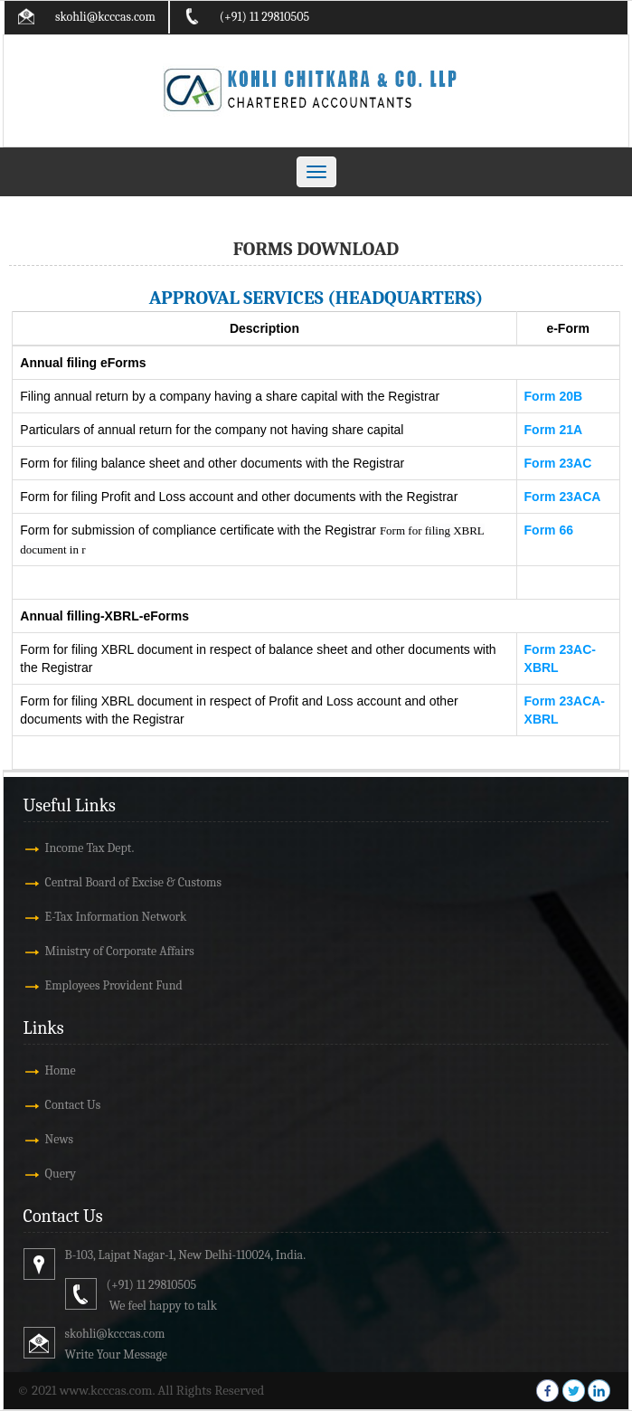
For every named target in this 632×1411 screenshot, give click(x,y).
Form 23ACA (562, 496)
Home (60, 1070)
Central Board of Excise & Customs (133, 882)
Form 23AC (558, 463)
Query (61, 1173)
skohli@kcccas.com (105, 16)
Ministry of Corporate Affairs (119, 951)
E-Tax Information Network (116, 916)
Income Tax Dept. (90, 848)
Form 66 (548, 530)
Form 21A (553, 429)
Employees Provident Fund (114, 985)
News (59, 1139)
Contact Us (73, 1105)
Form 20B (553, 396)
